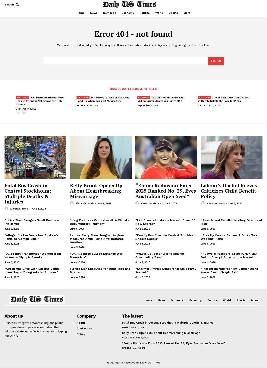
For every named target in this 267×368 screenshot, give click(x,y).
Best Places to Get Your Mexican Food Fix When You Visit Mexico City (103, 99)
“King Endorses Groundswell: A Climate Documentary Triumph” (99, 222)
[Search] (216, 61)
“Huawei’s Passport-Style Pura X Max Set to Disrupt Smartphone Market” (229, 255)
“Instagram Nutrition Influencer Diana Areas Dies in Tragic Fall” (229, 270)
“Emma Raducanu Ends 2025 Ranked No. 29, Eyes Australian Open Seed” (165, 191)
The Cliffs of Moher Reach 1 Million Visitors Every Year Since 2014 (161, 99)
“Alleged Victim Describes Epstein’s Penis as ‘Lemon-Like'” (31, 237)
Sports (126, 348)
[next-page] (24, 112)
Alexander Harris (19, 208)
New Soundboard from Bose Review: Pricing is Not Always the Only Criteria (40, 101)
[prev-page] (18, 112)
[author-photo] (7, 209)
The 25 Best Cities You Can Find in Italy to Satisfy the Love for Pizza (224, 99)
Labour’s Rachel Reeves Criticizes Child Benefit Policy (229, 191)
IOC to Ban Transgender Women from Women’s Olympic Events (33, 255)
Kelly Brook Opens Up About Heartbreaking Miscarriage (96, 191)
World (126, 327)
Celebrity (128, 338)
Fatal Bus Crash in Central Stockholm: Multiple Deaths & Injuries (28, 193)
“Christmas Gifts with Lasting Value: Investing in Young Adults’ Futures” (32, 270)
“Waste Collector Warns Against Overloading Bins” (159, 255)
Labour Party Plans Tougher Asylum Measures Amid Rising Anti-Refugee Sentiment (97, 238)
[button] (12, 4)
